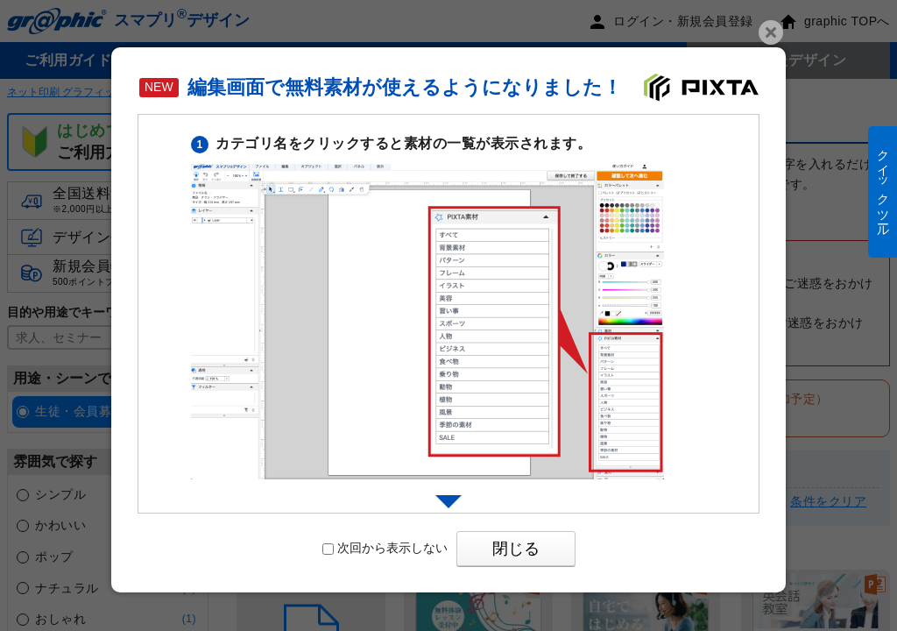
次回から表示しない (385, 548)
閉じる (516, 548)
